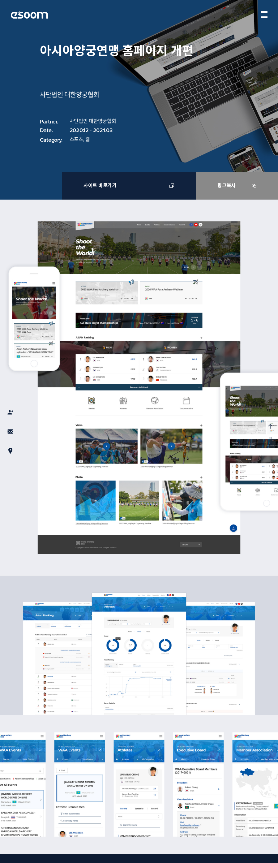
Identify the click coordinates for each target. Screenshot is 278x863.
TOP (270, 434)
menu (264, 14)
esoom (29, 15)
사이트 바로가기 (128, 186)
